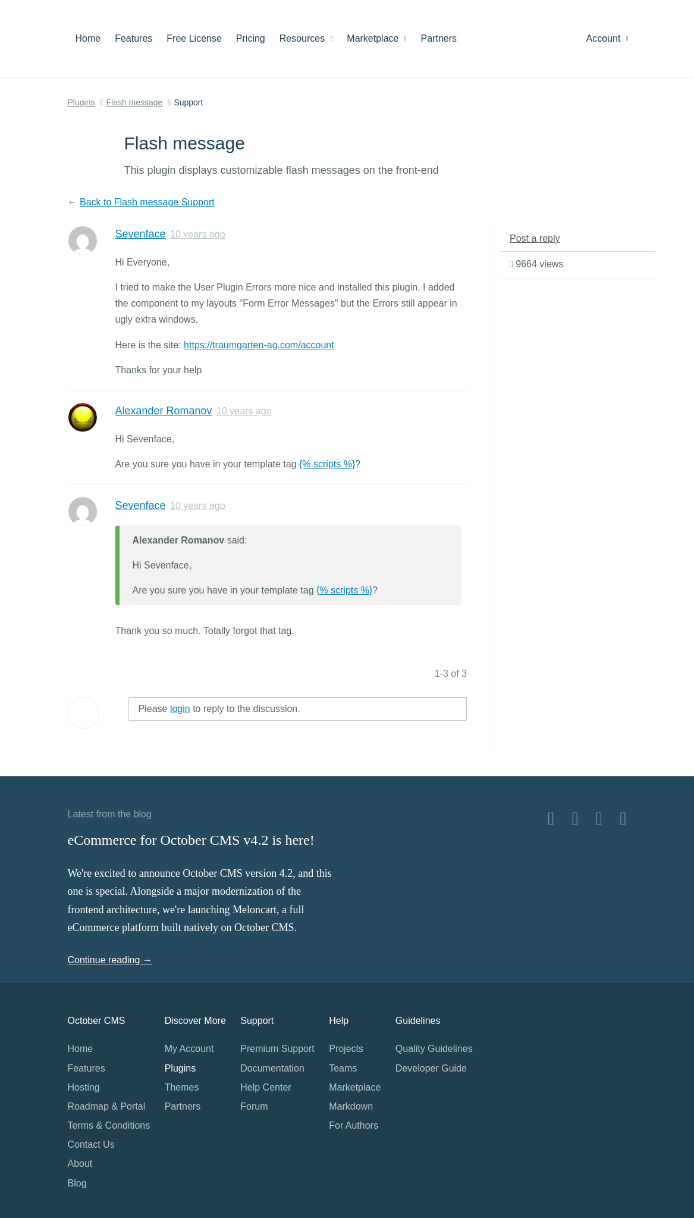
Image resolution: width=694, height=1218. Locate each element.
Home (88, 38)
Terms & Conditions (109, 1125)
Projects (346, 1049)
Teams (343, 1068)
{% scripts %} (327, 464)
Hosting (84, 1087)
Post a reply (535, 238)
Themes (182, 1087)
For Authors (353, 1125)
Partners (439, 38)
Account (607, 38)
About (80, 1163)
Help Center (265, 1087)
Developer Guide (431, 1068)
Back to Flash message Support (147, 202)
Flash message (134, 102)
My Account (189, 1049)
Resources (306, 38)
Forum (254, 1106)
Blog (77, 1183)
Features (133, 38)
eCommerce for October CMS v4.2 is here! (191, 840)
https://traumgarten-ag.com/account (259, 345)
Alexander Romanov (163, 411)
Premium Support (277, 1049)
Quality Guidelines (434, 1049)
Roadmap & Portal (107, 1106)
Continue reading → (110, 960)
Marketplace (376, 38)
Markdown (351, 1106)
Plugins (81, 102)
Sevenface (140, 234)
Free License (194, 38)
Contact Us (91, 1144)
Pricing (250, 38)
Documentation (272, 1068)
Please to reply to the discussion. (219, 709)
